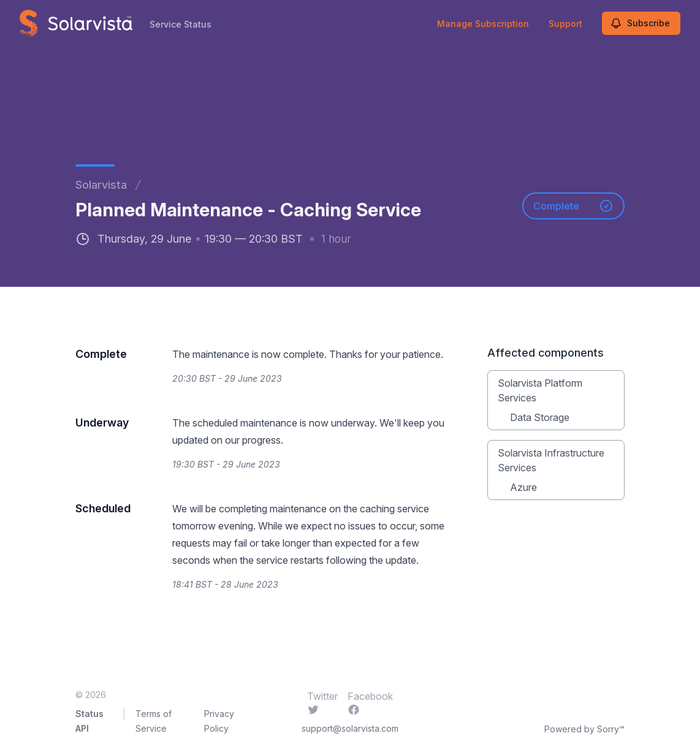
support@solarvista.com (350, 728)
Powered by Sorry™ (584, 729)
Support (565, 23)
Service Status (180, 24)
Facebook (370, 702)
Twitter (322, 702)
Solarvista (101, 184)
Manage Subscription (483, 23)
